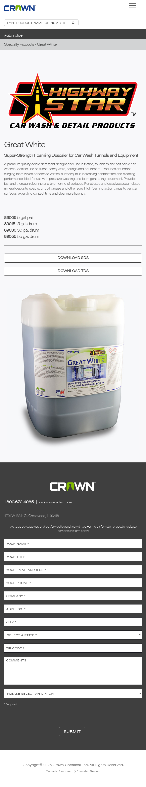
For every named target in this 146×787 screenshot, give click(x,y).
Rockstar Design (88, 771)
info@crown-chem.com (55, 502)
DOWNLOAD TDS (73, 270)
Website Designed (59, 771)
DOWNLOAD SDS (73, 257)
